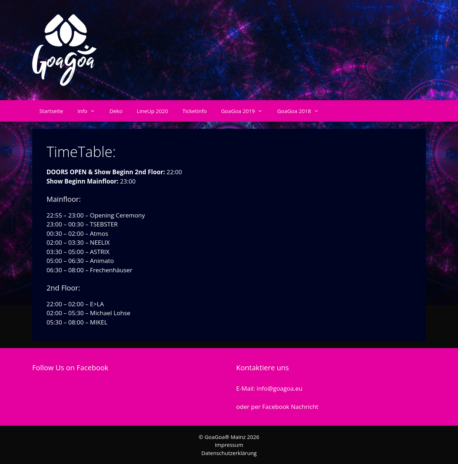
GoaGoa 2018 (301, 111)
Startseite (51, 110)
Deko (115, 110)
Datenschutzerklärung (229, 452)
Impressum (229, 444)
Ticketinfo (194, 110)
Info (90, 111)
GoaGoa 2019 (245, 111)
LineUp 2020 (152, 110)
